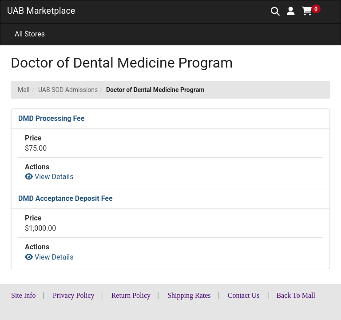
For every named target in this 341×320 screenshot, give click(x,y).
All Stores (30, 34)
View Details (49, 176)
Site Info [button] (23, 295)
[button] (290, 11)
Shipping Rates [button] (188, 295)
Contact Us (244, 295)
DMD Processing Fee (51, 118)
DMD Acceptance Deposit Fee (65, 198)
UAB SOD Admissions (68, 89)
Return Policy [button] (131, 295)
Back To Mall (295, 295)
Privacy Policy (74, 295)
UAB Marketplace (41, 10)
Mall (24, 89)
